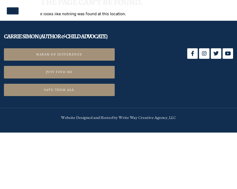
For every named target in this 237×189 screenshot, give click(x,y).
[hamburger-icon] (13, 10)
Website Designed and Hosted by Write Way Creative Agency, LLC (118, 118)
